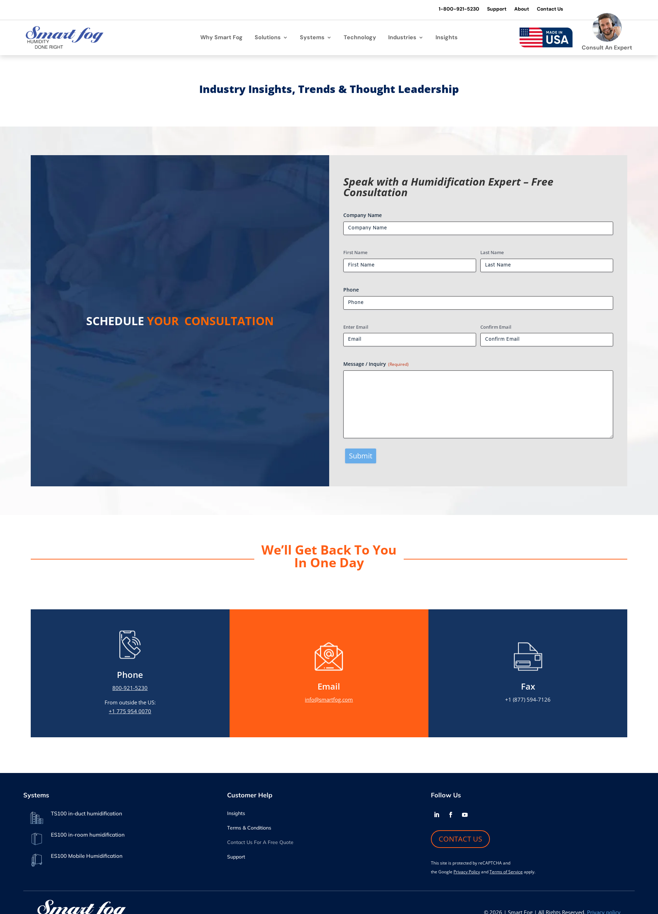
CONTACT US (460, 840)
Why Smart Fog (221, 39)
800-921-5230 (130, 688)
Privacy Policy (467, 873)
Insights (446, 39)
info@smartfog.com (329, 700)
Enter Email (355, 328)
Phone (351, 290)
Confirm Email (495, 328)
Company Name (362, 216)
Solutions (268, 39)
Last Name (492, 253)
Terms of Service (506, 873)
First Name (355, 253)
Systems (312, 39)
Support (490, 9)
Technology (360, 39)
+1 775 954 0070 (130, 712)
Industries (402, 39)
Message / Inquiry (376, 365)
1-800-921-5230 (452, 9)
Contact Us (544, 9)
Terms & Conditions (249, 829)
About (515, 9)
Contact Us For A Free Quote (260, 843)
